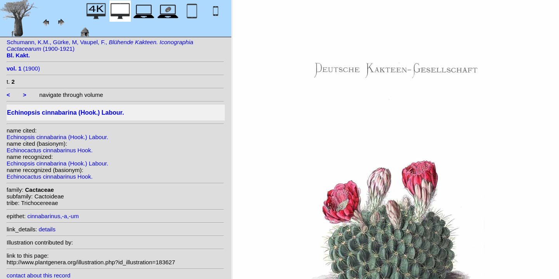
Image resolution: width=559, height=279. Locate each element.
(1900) (23, 68)
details (47, 229)
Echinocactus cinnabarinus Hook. (50, 150)
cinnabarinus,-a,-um (53, 216)
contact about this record (38, 275)
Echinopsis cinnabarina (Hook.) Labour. (57, 137)
